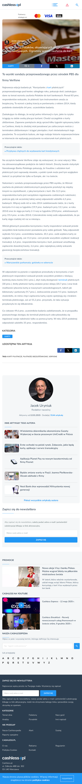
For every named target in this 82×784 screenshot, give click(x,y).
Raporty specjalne (10, 734)
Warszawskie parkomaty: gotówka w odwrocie (29, 262)
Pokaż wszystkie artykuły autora (41, 500)
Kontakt (32, 750)
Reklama (32, 745)
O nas (5, 745)
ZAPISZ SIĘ (41, 540)
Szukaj (58, 730)
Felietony (33, 715)
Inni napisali (60, 719)
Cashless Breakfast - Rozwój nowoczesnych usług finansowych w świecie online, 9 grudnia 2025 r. (59, 620)
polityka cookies (41, 780)
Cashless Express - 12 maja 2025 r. (58, 601)
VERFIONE (53, 356)
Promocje (8, 560)
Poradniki (33, 719)
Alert (31, 730)
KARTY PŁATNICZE (14, 356)
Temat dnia (7, 715)
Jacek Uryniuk (18, 41)
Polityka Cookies (9, 750)
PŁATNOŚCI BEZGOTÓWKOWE (35, 356)
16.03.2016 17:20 (18, 43)
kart (49, 87)
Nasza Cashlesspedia (11, 730)
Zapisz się (48, 693)
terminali (62, 279)
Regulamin (60, 745)
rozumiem (67, 778)
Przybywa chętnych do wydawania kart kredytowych (32, 151)
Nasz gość (60, 715)
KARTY (11, 66)
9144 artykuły (56, 415)
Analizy (5, 719)
